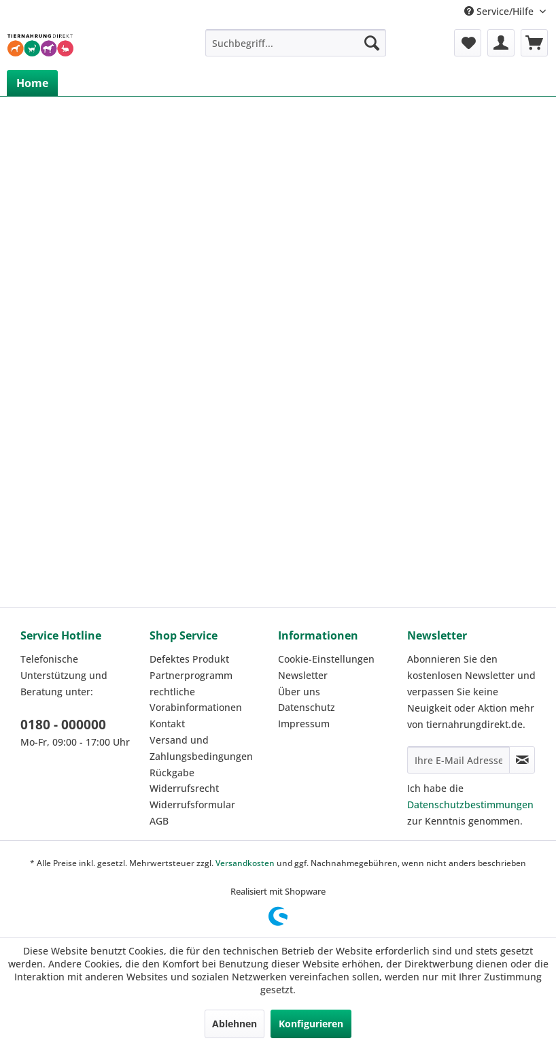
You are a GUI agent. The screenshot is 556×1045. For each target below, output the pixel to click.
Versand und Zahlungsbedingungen (201, 748)
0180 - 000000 (63, 724)
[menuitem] (295, 42)
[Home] (32, 83)
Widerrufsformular (192, 804)
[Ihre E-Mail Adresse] (458, 760)
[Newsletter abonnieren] (522, 760)
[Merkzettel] (467, 42)
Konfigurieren (311, 1023)
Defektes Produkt (189, 658)
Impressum (304, 723)
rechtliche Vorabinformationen (196, 699)
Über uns (299, 691)
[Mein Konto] (501, 42)
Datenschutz (306, 707)
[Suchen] (372, 42)
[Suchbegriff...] (295, 42)
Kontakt (167, 723)
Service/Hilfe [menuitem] (500, 11)
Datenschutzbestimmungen (470, 804)
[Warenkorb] (534, 42)
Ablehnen (234, 1023)
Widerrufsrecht (184, 788)
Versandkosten (245, 863)
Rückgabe (172, 772)
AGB (159, 820)
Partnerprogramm (191, 675)
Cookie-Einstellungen (326, 658)
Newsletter (303, 675)
